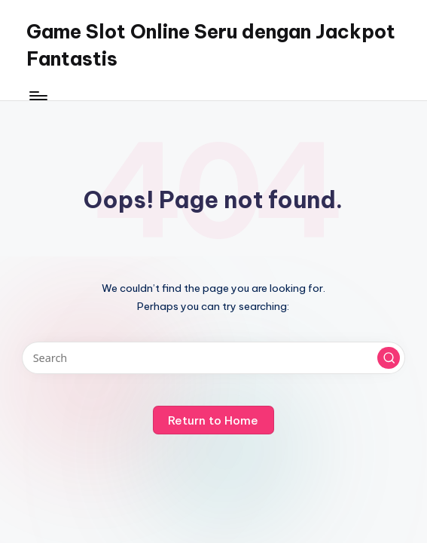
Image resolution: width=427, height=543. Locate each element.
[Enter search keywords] (213, 358)
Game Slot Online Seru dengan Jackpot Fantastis (210, 45)
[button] (388, 358)
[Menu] (37, 95)
